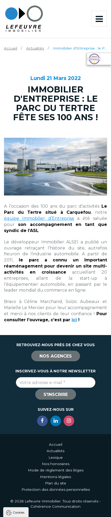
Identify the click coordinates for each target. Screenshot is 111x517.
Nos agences (55, 356)
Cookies (18, 414)
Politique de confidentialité (31, 478)
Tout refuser (55, 501)
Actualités (35, 48)
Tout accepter (55, 491)
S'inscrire (55, 394)
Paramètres (55, 510)
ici (74, 319)
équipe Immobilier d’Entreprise (39, 218)
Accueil (10, 48)
